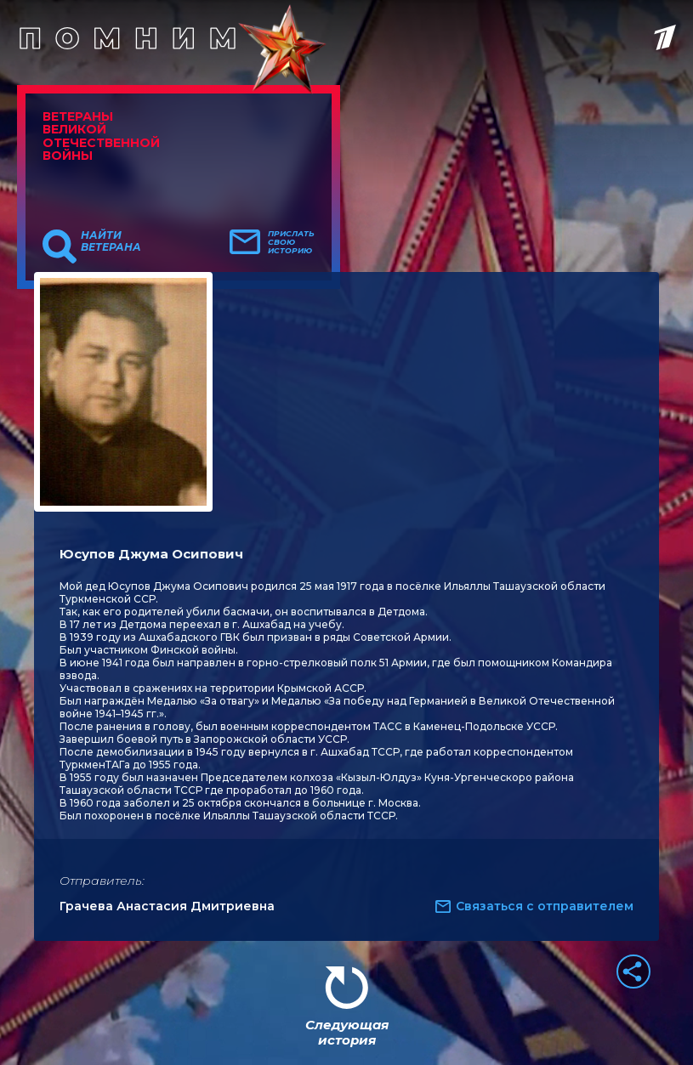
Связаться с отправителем (544, 906)
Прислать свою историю (291, 242)
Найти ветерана (111, 241)
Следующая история (347, 1032)
